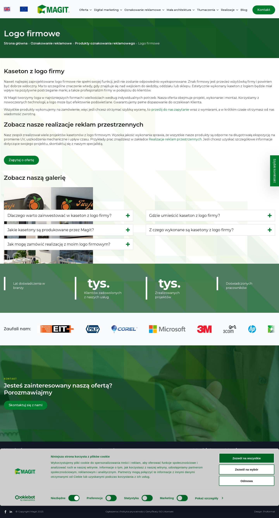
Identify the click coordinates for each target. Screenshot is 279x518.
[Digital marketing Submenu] (120, 10)
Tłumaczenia (206, 10)
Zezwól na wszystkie (246, 470)
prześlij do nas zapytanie (170, 109)
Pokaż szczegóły (206, 510)
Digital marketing (106, 10)
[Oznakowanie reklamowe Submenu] (162, 10)
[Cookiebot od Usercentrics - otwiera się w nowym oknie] (25, 510)
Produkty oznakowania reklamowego (105, 43)
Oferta (83, 10)
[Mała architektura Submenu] (193, 10)
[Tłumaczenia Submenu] (217, 10)
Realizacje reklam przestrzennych (175, 139)
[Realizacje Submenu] (236, 10)
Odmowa (246, 493)
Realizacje (228, 10)
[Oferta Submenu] (90, 10)
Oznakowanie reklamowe (142, 10)
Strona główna (16, 43)
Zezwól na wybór (246, 481)
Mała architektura (179, 10)
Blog (243, 10)
